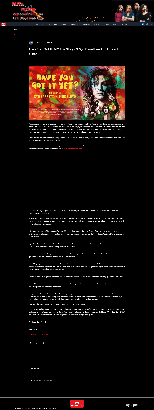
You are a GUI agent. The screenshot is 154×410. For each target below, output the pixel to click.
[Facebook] (142, 24)
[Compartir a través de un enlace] (43, 343)
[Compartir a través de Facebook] (30, 343)
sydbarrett (45, 334)
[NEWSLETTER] (3, 24)
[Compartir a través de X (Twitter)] (36, 343)
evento (33, 334)
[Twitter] (147, 24)
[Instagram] (151, 24)
